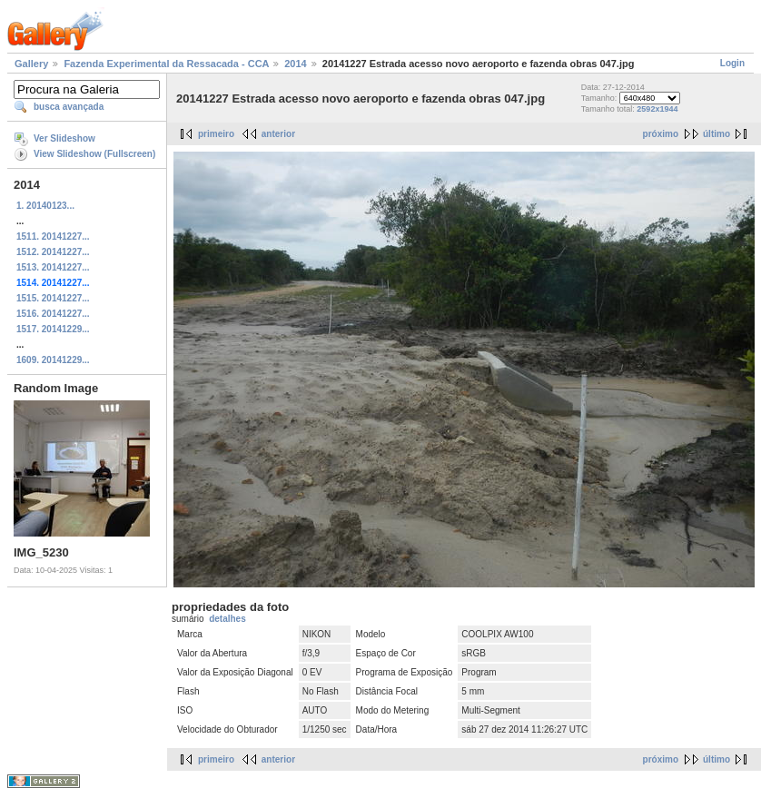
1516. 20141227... (53, 314)
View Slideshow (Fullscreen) (94, 154)
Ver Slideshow (64, 138)
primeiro (216, 134)
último (716, 134)
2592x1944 (657, 108)
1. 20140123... (45, 206)
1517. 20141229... (53, 329)
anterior (278, 134)
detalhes (227, 619)
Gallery (31, 63)
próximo (660, 134)
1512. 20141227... (53, 252)
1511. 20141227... (53, 236)
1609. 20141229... (53, 360)
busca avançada (69, 107)
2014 (295, 63)
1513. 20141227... (53, 267)
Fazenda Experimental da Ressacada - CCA (166, 63)
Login (732, 63)
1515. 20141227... (53, 298)
